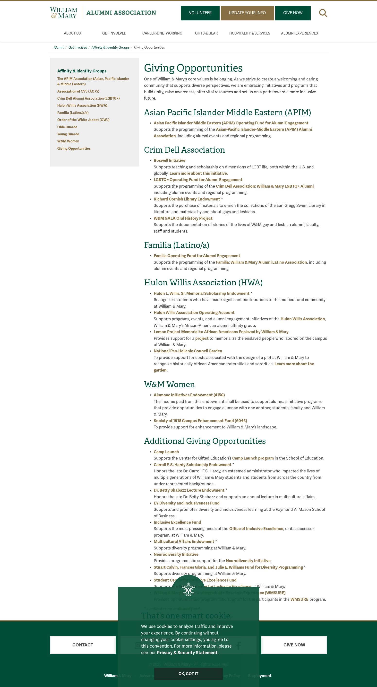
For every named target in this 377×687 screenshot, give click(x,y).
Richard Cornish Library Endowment (187, 199)
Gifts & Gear (206, 33)
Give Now (293, 12)
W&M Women (68, 141)
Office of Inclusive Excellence (256, 528)
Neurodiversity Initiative (176, 554)
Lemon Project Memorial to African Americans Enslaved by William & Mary (221, 331)
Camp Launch (166, 451)
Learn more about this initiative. (199, 173)
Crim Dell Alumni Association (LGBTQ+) (88, 98)
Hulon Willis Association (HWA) (82, 106)
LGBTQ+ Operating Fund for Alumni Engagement (198, 179)
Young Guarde (68, 134)
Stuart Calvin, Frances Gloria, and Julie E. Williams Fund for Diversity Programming (228, 567)
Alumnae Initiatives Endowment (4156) (189, 395)
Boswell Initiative (169, 160)
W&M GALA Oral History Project (183, 218)
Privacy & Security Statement (187, 658)
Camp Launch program (253, 458)
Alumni (59, 47)
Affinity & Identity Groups (111, 47)
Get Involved (114, 33)
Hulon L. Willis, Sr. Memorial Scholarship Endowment (201, 293)
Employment (260, 675)
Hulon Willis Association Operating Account (194, 312)
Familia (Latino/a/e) (73, 113)
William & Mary (117, 675)
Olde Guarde (67, 127)
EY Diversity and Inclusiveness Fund (187, 503)
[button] (323, 13)
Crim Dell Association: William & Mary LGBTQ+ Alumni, (265, 186)
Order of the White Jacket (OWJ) (83, 120)
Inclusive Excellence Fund (177, 522)
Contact (82, 645)
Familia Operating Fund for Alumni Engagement (197, 255)
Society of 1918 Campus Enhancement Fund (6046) (200, 420)
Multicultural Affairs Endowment (184, 541)
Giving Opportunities (74, 149)
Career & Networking (162, 33)
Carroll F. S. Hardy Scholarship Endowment (192, 464)
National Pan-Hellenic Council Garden (188, 351)
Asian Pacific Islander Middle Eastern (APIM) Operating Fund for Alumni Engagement (231, 123)
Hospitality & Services (249, 33)
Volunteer (200, 12)
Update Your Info (247, 12)
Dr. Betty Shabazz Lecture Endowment (189, 490)
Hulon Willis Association (303, 319)
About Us (72, 33)
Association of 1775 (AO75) (78, 91)
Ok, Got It (189, 679)
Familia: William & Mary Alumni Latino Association (261, 262)
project (202, 338)
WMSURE (299, 599)
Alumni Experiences (299, 33)
